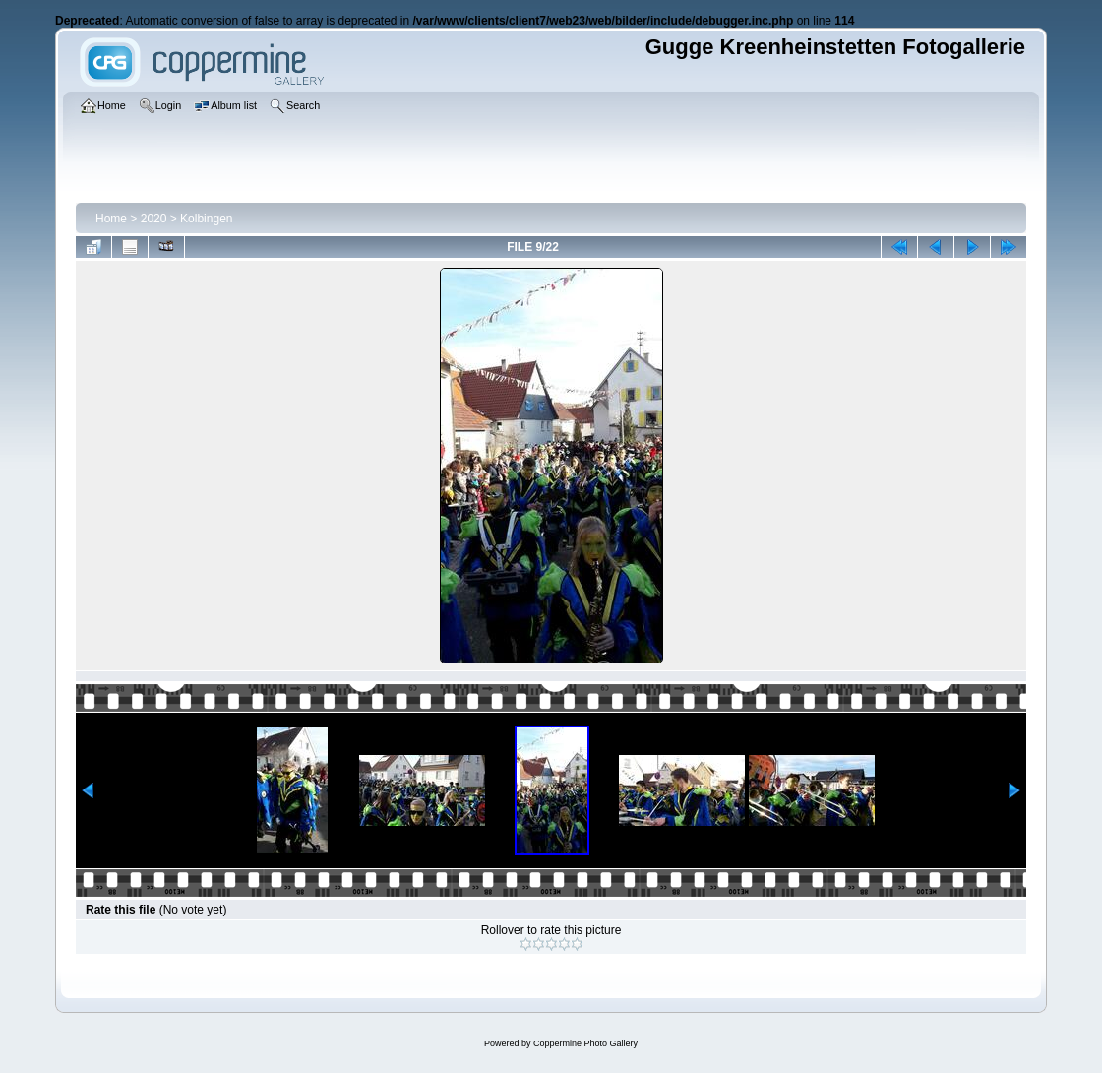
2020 (154, 218)
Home (111, 218)
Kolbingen (206, 218)
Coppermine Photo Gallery (585, 1043)
